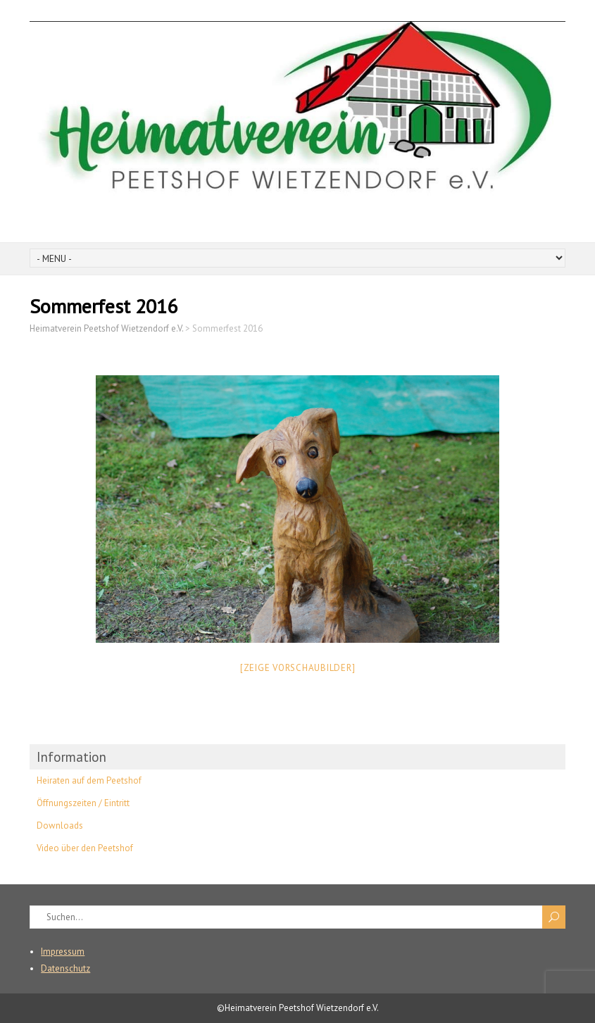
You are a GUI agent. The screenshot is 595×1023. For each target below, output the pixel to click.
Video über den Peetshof (85, 848)
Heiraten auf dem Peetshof (89, 780)
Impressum (62, 952)
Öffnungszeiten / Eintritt (83, 803)
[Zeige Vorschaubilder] (298, 668)
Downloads (60, 825)
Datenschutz (65, 968)
